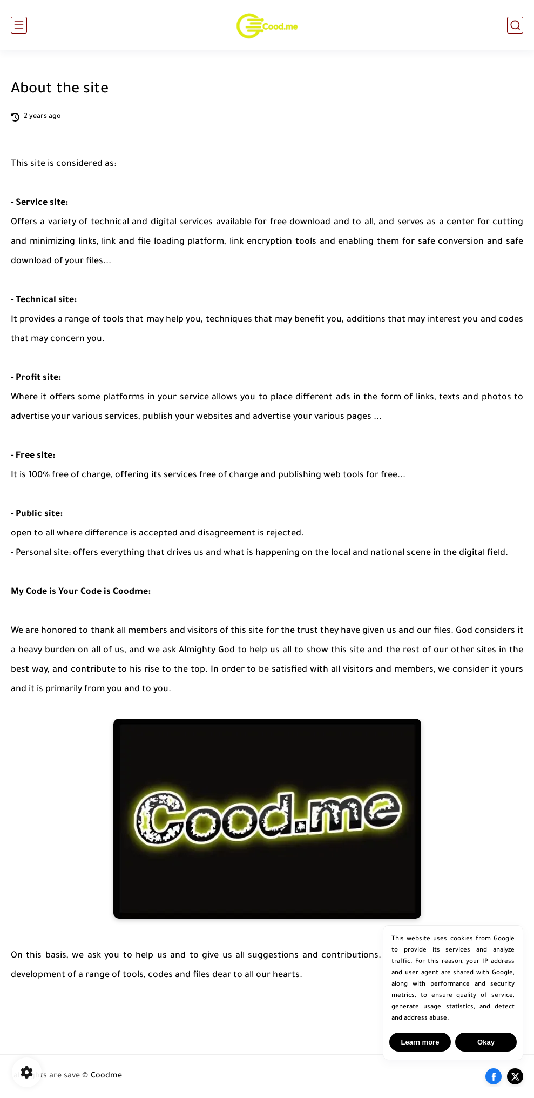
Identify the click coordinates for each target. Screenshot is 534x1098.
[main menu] (19, 25)
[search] (515, 25)
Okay (486, 1042)
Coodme (106, 1076)
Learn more (420, 1042)
